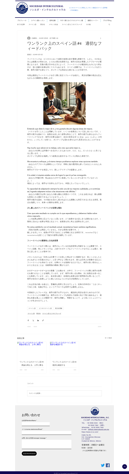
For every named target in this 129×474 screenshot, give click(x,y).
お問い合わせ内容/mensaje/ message (34, 438)
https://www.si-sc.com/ (90, 432)
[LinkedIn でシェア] (38, 320)
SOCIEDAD (36, 6)
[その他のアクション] (100, 38)
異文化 (42, 24)
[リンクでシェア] (43, 320)
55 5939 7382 (93, 425)
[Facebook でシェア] (28, 320)
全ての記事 (21, 24)
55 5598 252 (92, 423)
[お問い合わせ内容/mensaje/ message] (46, 444)
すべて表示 (108, 338)
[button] (109, 24)
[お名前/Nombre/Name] (35, 424)
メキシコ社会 (53, 24)
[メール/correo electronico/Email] (46, 433)
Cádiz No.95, (86, 435)
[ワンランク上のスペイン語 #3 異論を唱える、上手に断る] (31, 350)
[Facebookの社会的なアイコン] (108, 465)
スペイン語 (32, 24)
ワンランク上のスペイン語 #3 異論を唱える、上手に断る (32, 364)
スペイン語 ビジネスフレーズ (72, 24)
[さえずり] (103, 465)
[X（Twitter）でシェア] (33, 320)
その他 (88, 24)
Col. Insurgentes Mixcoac (91, 437)
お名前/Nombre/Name (29, 420)
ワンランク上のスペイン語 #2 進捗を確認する (64, 364)
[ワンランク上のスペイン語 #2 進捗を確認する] (64, 350)
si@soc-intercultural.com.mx (98, 429)
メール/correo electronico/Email (32, 429)
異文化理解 (58, 308)
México (98, 441)
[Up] (124, 466)
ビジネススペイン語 (45, 308)
